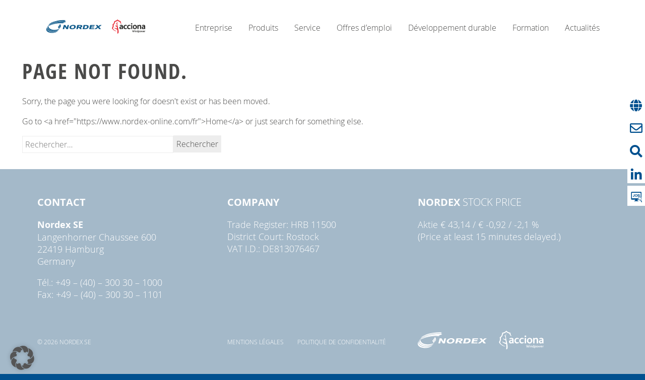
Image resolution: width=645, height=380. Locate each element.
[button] (22, 358)
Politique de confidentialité (341, 342)
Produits (263, 27)
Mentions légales (255, 342)
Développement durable (452, 27)
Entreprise (213, 27)
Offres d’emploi (364, 27)
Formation (530, 27)
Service (307, 27)
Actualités (582, 27)
